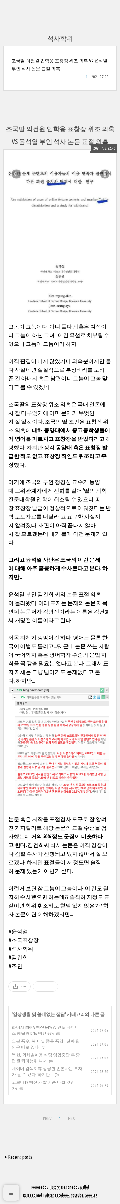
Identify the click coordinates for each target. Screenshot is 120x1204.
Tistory (54, 1187)
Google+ (91, 1195)
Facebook (62, 1195)
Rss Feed (29, 1195)
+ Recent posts (18, 1157)
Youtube (77, 1195)
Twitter (48, 1195)
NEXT (72, 1118)
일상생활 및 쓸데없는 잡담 (39, 1014)
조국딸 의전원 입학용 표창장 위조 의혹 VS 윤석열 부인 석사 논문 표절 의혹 (60, 64)
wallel (84, 1187)
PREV (47, 1118)
